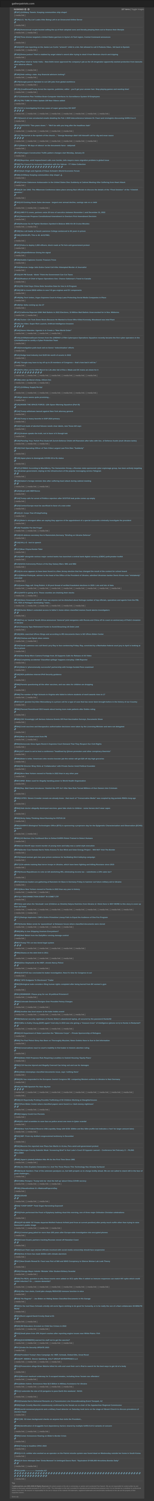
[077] (17, 864)
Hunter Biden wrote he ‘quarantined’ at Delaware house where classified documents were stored (62, 924)
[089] (17, 766)
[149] (17, 298)
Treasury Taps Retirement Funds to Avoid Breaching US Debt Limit (49, 627)
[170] (17, 153)
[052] (17, 1065)
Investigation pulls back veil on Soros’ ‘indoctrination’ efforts (47, 348)
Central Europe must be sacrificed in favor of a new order (45, 506)
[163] (17, 202)
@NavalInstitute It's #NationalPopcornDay (38, 1188)
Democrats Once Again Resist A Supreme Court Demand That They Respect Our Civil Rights (61, 744)
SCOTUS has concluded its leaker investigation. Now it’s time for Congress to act (56, 973)
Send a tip (15, 1497)
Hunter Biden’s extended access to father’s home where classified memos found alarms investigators (65, 610)
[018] (17, 1340)
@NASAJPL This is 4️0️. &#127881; (35, 235)
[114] (17, 571)
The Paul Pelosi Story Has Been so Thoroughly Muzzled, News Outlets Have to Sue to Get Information (65, 1040)
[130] (17, 441)
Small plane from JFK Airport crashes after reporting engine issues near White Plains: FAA (60, 1333)
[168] (17, 164)
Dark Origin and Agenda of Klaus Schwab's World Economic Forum (50, 171)
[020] (17, 1326)
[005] (17, 1436)
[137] (17, 387)
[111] (17, 593)
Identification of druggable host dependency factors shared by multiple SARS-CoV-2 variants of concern (66, 1426)
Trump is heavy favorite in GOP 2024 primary (40, 419)
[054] (17, 1048)
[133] (17, 419)
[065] (17, 963)
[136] (17, 397)
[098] (17, 694)
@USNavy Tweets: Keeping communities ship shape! (43, 12)
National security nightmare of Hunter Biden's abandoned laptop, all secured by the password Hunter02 (65, 1019)
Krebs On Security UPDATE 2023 (34, 1347)
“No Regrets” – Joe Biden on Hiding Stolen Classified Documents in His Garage (55, 1299)
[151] (17, 286)
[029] (17, 1250)
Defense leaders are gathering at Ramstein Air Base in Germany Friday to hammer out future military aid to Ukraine (70, 882)
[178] (17, 89)
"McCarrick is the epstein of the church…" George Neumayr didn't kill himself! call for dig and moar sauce (66, 135)
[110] (17, 600)
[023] (17, 1299)
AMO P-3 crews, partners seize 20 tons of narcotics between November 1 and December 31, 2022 (62, 212)
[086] (17, 788)
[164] (17, 190)
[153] (17, 275)
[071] (17, 917)
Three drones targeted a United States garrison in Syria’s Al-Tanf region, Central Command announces (65, 37)
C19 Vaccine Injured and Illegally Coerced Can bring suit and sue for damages (54, 1065)
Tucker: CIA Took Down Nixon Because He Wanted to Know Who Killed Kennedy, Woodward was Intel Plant (67, 320)
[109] (17, 610)
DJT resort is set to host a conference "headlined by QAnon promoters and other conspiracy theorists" (65, 751)
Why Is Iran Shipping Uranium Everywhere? (39, 931)
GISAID (23, 1196)
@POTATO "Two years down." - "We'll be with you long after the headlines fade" (55, 125)
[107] (17, 627)
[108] (17, 620)
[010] (17, 1401)
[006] (17, 1426)
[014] (17, 1366)
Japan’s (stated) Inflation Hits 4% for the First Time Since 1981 (47, 1159)
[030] (17, 1240)
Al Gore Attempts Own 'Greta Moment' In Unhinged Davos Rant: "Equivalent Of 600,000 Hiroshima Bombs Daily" (69, 1461)
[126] (17, 481)
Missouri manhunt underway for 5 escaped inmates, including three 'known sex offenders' (59, 1376)
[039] (17, 1167)
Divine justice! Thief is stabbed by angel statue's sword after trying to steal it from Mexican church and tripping (69, 54)
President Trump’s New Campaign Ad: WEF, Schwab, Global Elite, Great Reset (54, 1355)
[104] (17, 645)
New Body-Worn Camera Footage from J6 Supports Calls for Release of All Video (55, 656)
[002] (17, 1461)
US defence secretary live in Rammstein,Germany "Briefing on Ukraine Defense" (55, 535)
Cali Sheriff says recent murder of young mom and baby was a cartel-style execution (57, 846)
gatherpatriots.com (23, 3)
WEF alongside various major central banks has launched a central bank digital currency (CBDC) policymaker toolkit (71, 557)
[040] (17, 1159)
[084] (17, 808)
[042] (17, 1146)
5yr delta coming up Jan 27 (32, 305)
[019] (17, 1333)
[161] (17, 216)
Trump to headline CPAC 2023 (33, 1446)
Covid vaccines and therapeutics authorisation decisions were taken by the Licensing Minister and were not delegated (72, 727)
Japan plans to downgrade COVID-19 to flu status (42, 458)
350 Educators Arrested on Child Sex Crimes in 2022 (43, 1326)
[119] (17, 535)
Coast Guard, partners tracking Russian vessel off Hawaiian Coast (49, 1240)
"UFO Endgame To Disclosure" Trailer (37, 980)
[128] (17, 458)
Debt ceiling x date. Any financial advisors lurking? (42, 74)
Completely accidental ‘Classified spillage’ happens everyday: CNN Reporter (54, 660)
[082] (17, 826)
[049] (17, 1087)
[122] (17, 513)
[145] (17, 324)
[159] (17, 231)
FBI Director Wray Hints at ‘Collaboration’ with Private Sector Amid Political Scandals (57, 766)
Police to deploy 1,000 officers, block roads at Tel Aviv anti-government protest (55, 245)
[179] (17, 82)
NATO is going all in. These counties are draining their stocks (47, 593)
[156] (17, 252)
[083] (17, 818)
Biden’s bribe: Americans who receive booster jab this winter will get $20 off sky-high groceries (62, 759)
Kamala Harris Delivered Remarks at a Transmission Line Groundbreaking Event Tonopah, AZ (61, 1401)
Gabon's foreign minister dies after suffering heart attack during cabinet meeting (55, 481)
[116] (17, 557)
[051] (17, 1072)
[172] (17, 135)
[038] (17, 1171)
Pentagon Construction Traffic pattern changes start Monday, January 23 (52, 153)
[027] (17, 1261)
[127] (17, 468)
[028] (17, 1254)
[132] (17, 426)
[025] (17, 1279)
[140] (17, 362)
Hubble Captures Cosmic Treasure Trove (38, 260)
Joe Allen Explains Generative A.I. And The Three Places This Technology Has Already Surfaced (62, 1167)
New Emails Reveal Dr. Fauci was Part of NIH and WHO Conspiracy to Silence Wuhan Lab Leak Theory (65, 1261)
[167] (17, 171)
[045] (17, 1121)
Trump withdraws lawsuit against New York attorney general (46, 411)
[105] (17, 638)
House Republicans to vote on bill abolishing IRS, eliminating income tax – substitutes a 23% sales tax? (66, 872)
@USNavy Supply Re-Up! (31, 387)
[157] (17, 245)
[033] (17, 1212)
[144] (17, 330)
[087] (17, 781)
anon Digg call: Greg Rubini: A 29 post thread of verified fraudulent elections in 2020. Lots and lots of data (66, 585)
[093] (17, 737)
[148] (17, 305)
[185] (17, 30)
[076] (17, 872)
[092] (17, 744)
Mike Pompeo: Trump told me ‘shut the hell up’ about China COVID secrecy (53, 1181)
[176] (17, 101)
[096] (17, 709)
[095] (17, 719)
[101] (17, 667)
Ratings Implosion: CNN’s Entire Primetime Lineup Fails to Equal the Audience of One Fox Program (64, 917)
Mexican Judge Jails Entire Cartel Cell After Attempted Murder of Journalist (53, 267)
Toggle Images (137, 9)
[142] (17, 348)
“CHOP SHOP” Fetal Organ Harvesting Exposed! (41, 1206)
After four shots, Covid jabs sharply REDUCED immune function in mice (52, 1291)
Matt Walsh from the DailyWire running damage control (44, 935)
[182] (17, 54)
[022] (17, 1306)
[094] (17, 727)
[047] (17, 1104)
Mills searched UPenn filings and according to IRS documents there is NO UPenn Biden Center (62, 634)
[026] (17, 1271)
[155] (17, 260)
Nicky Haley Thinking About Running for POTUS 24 (42, 818)
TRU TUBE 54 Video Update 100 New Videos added (42, 101)
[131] (17, 433)
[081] (17, 838)
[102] (17, 660)
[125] (17, 491)
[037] (17, 1181)
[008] (17, 1409)
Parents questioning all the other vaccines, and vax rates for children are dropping (56, 684)
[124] (17, 498)
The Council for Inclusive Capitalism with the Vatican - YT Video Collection (53, 164)
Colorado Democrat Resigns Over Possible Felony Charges (46, 1002)
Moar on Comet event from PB (33, 737)
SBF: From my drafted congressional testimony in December (47, 1136)
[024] (17, 1291)
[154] (17, 267)
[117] (17, 549)
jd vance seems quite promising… (35, 397)
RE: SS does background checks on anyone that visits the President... (51, 1419)
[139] (17, 370)
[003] (17, 1453)
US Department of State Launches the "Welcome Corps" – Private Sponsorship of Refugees (60, 1033)
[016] (17, 1355)
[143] (17, 338)
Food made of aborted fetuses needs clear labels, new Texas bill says (50, 426)
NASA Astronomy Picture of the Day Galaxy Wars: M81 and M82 (48, 564)
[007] (17, 1419)
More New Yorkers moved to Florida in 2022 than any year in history (50, 889)
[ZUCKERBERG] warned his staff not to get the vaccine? (45, 1340)
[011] (17, 1391)
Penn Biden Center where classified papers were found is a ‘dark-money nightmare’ (57, 1104)
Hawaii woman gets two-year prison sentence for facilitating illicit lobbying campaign (57, 857)
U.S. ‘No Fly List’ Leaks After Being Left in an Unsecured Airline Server (51, 20)
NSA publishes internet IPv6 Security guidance (40, 674)
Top (13, 1483)
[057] (17, 1023)
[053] (17, 1058)
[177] (17, 97)
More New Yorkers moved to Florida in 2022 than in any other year (49, 773)
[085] (17, 798)
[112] (17, 585)
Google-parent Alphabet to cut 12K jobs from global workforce (47, 82)
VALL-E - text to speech (30, 542)
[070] (17, 924)
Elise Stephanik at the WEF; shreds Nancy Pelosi (41, 963)
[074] (17, 889)
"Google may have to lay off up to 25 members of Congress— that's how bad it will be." (58, 362)
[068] (17, 935)
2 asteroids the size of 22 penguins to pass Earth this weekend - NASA (51, 1391)
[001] (17, 1471)
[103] (17, 656)
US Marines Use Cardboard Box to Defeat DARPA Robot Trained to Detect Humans (56, 838)
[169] (17, 160)
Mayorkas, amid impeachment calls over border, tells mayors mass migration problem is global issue (64, 160)
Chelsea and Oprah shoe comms (34, 638)
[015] (17, 1359)
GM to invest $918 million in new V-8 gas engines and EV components (51, 290)
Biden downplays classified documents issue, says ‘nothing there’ (49, 1072)
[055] (17, 1040)
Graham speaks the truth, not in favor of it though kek (44, 433)
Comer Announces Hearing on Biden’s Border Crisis (43, 1436)
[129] (17, 448)
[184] (17, 37)
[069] (17, 931)
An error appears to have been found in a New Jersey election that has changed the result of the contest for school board (73, 571)
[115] (17, 564)
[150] (17, 290)
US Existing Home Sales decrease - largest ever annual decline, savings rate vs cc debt (58, 202)
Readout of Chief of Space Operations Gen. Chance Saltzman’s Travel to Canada (55, 279)
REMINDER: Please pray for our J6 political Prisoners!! (44, 994)
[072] (17, 904)
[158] (17, 235)
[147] (17, 312)
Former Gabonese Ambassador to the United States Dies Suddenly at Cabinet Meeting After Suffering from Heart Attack (72, 182)
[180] (17, 74)
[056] (17, 1033)
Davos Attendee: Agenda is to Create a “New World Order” (46, 330)
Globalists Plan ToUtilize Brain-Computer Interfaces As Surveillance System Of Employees (60, 97)
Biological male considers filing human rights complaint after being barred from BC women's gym (63, 984)
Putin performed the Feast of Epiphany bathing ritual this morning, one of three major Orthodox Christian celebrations (72, 1212)
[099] (17, 684)
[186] (17, 20)
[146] (17, 320)
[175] (17, 108)
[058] (17, 1019)
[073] (17, 897)
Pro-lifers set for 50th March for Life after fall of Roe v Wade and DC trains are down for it (59, 370)
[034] (17, 1206)
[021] (17, 1316)
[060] (17, 1002)
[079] (17, 850)
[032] (17, 1222)
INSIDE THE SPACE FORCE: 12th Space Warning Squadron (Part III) (50, 405)
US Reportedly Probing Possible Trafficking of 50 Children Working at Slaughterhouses (58, 1100)
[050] (17, 1079)
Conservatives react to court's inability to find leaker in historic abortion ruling (54, 1048)
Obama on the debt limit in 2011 (34, 953)
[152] (17, 279)
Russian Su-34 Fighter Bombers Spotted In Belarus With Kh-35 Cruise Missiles (54, 224)
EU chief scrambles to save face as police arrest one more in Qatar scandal (53, 1121)
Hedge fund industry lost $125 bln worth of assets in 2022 (45, 355)
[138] (17, 380)
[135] (17, 405)
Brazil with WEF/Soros (30, 491)
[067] (17, 943)
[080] (17, 846)
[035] (17, 1196)
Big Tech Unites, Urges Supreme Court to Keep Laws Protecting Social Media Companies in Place (63, 298)
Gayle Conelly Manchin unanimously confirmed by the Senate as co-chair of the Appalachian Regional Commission (71, 1405)
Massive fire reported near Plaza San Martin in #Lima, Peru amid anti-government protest (59, 1146)
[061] (17, 994)
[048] (17, 1100)
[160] (17, 224)
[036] (17, 1188)
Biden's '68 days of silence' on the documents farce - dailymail (47, 145)
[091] (17, 751)
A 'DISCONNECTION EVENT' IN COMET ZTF (39, 897)
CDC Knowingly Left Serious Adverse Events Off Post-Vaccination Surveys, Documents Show (61, 719)
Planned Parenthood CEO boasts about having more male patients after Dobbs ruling (57, 709)
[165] (17, 182)
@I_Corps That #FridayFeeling (33, 513)
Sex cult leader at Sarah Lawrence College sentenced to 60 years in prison (53, 231)
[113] (17, 575)
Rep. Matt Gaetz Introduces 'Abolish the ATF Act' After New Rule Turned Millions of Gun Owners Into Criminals (68, 788)
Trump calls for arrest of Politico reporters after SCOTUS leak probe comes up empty (57, 498)
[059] (17, 1012)
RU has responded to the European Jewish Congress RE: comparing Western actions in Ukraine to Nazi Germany (70, 1079)
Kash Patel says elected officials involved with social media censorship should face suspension (62, 1250)
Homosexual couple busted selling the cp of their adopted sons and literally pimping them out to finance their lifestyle (72, 30)
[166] (17, 175)
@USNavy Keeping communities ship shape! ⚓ (41, 175)
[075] (17, 882)
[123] (17, 506)
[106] (17, 634)
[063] (17, 980)
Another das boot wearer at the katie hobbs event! (42, 1012)
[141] (17, 355)
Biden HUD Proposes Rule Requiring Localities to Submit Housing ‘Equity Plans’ (55, 1058)
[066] (17, 953)
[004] (17, 1446)
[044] (17, 1129)
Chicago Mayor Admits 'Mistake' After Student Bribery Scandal (47, 1271)
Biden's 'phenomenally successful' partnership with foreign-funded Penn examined (56, 667)
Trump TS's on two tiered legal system (37, 943)
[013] (17, 1376)
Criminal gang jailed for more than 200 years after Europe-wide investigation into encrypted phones (64, 1232)
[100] (17, 674)
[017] (17, 1347)
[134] (17, 411)
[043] (17, 1136)
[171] (17, 145)
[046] (17, 1114)
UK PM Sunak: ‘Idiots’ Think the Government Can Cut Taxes (46, 275)
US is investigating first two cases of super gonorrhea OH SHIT (48, 108)
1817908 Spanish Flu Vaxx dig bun (35, 1087)
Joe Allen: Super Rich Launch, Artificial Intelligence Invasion (47, 324)
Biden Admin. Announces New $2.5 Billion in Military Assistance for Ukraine (53, 1384)
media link (20, 15)
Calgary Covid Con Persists (32, 1114)
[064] (17, 973)
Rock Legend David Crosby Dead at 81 (37, 1316)
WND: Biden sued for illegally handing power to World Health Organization (53, 781)
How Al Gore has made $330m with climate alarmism (43, 1254)
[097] (17, 702)
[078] (17, 857)
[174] (17, 118)
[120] (17, 528)
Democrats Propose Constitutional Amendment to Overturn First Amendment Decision (58, 216)
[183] (17, 47)
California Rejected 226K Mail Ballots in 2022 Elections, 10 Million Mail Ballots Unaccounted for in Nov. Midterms (69, 312)
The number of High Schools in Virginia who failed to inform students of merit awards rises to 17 (62, 694)
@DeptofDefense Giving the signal (35, 252)
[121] (17, 520)
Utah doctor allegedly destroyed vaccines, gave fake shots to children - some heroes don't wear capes (65, 808)
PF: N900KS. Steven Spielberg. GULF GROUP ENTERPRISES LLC (49, 1359)
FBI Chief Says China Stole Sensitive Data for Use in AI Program (48, 286)
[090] (17, 759)
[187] (17, 12)
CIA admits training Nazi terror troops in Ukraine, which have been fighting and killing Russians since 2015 (67, 864)
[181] (17, 62)
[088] (17, 773)
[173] (17, 125)
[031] (17, 1232)
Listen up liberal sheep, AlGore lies (35, 380)
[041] (17, 1150)
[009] (17, 1405)
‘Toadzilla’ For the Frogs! (31, 528)
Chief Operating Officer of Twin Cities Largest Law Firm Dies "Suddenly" (52, 448)
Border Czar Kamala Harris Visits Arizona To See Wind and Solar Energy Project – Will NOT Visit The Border (67, 850)
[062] (17, 984)
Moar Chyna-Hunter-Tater (31, 549)
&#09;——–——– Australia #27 (33, 1471)
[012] (17, 1384)
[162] (17, 212)
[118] (17, 542)
